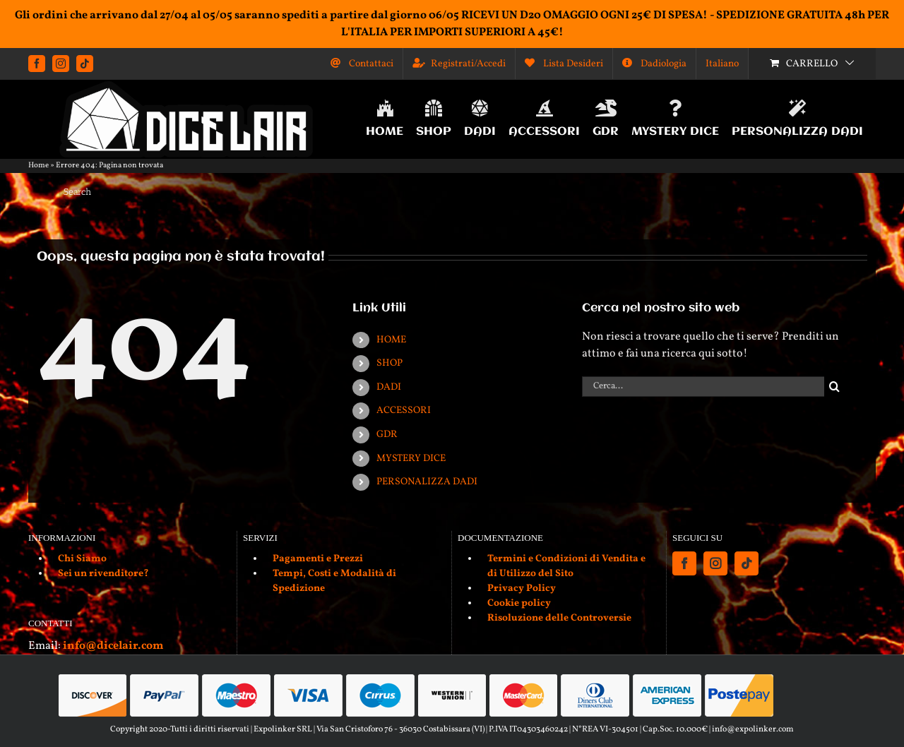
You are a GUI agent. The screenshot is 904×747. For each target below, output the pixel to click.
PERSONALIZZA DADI (426, 482)
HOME (391, 340)
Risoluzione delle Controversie (559, 618)
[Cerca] (834, 386)
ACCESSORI (403, 410)
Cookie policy (519, 603)
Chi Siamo (82, 559)
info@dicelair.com (113, 646)
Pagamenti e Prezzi (318, 559)
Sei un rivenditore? (103, 573)
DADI (388, 387)
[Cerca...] (703, 386)
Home (38, 165)
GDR (387, 434)
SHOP (389, 363)
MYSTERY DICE (411, 458)
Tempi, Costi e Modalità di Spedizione (334, 581)
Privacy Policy (521, 588)
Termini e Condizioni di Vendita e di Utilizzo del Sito (566, 566)
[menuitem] (722, 63)
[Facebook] (684, 563)
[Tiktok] (746, 563)
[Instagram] (715, 563)
